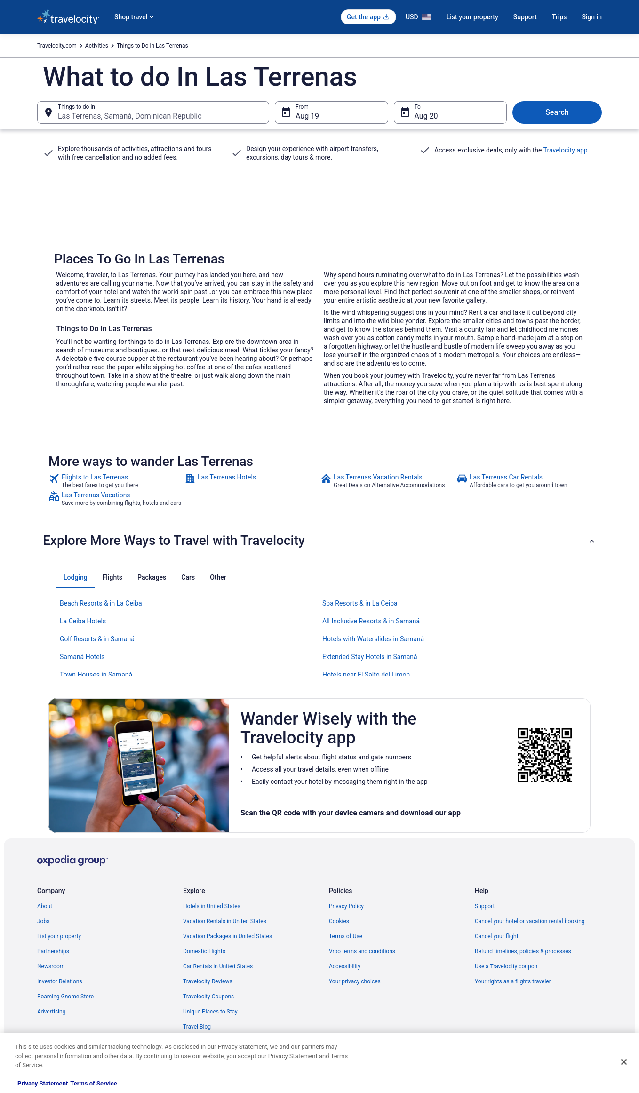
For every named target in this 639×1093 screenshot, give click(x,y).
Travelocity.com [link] (57, 45)
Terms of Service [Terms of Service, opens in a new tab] (93, 1083)
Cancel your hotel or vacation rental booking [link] (530, 921)
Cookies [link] (339, 921)
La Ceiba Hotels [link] (83, 621)
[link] (115, 481)
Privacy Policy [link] (346, 906)
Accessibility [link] (344, 966)
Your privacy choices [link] (355, 981)
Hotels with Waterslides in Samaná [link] (373, 639)
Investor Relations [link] (59, 981)
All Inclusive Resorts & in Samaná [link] (371, 621)
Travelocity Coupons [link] (208, 996)
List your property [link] (59, 936)
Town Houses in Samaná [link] (96, 674)
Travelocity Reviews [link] (207, 981)
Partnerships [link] (53, 951)
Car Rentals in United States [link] (218, 966)
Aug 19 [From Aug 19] (307, 116)
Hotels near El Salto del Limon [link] (366, 674)
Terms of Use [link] (345, 936)
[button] (319, 540)
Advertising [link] (51, 1011)
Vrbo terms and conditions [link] (362, 951)
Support (525, 17)
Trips (559, 17)
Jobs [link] (43, 921)
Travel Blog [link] (197, 1026)
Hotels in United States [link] (211, 906)
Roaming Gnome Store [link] (65, 996)
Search (557, 112)
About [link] (44, 906)
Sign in (592, 17)
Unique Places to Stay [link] (210, 1011)
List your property (472, 17)
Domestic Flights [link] (204, 951)
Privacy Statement (42, 1083)
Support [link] (485, 906)
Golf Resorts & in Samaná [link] (97, 639)
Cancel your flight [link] (497, 936)
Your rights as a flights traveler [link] (513, 981)
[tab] (75, 577)
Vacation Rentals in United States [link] (224, 921)
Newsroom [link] (50, 966)
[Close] (624, 1062)
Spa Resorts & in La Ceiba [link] (360, 603)
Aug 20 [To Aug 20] (426, 116)
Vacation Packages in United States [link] (227, 936)
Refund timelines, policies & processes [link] (523, 951)
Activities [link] (96, 45)
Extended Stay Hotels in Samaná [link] (369, 657)
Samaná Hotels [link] (82, 657)
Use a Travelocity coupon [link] (506, 966)
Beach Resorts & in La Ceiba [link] (101, 603)
